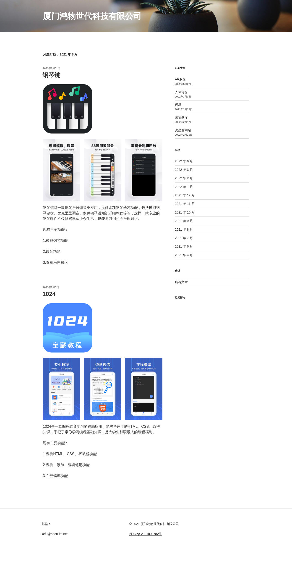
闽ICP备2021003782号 (145, 534)
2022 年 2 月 (184, 178)
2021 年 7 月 (184, 238)
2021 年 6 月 (184, 246)
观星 (178, 105)
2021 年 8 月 (184, 229)
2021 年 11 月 (185, 204)
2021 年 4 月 (184, 255)
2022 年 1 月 (184, 187)
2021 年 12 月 (185, 195)
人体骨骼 (181, 92)
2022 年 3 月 (184, 170)
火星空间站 (183, 130)
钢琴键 (51, 74)
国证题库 (181, 117)
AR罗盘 (180, 79)
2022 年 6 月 (184, 161)
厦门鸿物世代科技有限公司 (92, 16)
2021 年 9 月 (184, 221)
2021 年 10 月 (185, 212)
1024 (49, 293)
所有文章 (181, 282)
